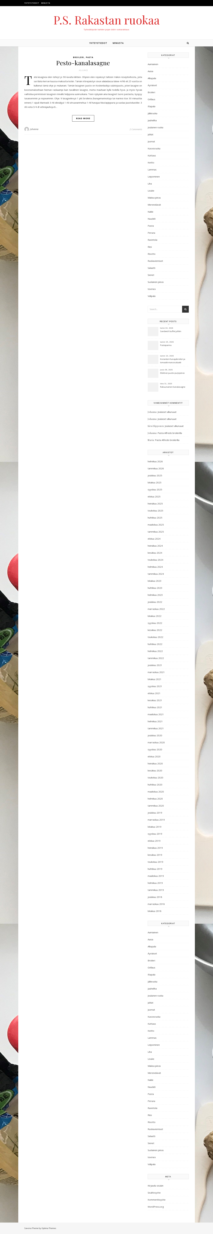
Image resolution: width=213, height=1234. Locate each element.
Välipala (151, 296)
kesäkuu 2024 (155, 552)
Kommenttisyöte (156, 1199)
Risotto (151, 253)
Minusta (45, 3)
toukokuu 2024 (155, 559)
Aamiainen (153, 64)
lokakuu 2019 (154, 826)
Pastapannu (166, 345)
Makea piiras (154, 197)
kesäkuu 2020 (155, 770)
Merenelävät (154, 204)
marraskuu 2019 (156, 819)
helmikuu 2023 (155, 594)
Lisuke (151, 190)
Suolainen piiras (156, 281)
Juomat (151, 141)
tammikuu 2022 (156, 658)
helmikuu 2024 (155, 566)
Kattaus (152, 155)
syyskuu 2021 (155, 686)
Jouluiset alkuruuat (167, 411)
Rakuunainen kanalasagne (172, 386)
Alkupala (152, 78)
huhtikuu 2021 (155, 707)
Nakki (150, 211)
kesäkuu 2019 (155, 854)
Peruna (151, 232)
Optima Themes (49, 1228)
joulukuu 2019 (155, 812)
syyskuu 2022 (155, 622)
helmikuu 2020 (155, 798)
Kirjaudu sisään (155, 1185)
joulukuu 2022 (155, 601)
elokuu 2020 (154, 756)
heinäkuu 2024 (155, 545)
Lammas (152, 169)
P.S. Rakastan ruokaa (106, 20)
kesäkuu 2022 (155, 630)
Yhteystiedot (31, 3)
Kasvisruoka (154, 148)
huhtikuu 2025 (155, 517)
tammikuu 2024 (156, 573)
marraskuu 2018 (156, 903)
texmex (152, 288)
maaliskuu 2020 (156, 791)
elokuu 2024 (154, 538)
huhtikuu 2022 (155, 644)
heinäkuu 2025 (155, 503)
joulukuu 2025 (155, 475)
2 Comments (136, 129)
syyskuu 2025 (155, 489)
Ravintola (152, 239)
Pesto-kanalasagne (83, 63)
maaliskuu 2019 (156, 875)
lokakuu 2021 (154, 679)
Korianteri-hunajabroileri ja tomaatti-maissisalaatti (172, 361)
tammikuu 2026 (156, 468)
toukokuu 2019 (155, 861)
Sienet (151, 274)
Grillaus (151, 99)
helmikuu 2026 (155, 461)
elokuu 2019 (154, 840)
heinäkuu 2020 (155, 763)
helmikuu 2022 (155, 651)
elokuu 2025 (154, 496)
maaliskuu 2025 (156, 524)
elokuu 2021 (154, 693)
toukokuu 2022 (155, 637)
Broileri (78, 57)
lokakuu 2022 (154, 615)
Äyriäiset (152, 85)
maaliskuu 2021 (156, 714)
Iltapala (151, 106)
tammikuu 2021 (156, 728)
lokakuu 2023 (154, 580)
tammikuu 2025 (156, 531)
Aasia (150, 71)
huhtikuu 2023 (155, 587)
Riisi (150, 246)
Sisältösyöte (154, 1192)
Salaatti (151, 267)
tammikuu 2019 (156, 889)
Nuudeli (151, 218)
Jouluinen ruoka (155, 127)
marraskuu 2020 (156, 742)
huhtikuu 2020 (155, 784)
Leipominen (154, 176)
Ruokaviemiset (155, 260)
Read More (83, 118)
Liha (150, 183)
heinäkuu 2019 (155, 847)
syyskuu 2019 (155, 833)
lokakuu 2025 (154, 482)
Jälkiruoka (152, 113)
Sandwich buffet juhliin (170, 331)
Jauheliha (152, 120)
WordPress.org (156, 1206)
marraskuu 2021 (156, 672)
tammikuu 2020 (156, 805)
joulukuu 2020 (155, 735)
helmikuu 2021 (155, 721)
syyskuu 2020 (155, 749)
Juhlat (150, 134)
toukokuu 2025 (155, 510)
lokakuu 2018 (154, 911)
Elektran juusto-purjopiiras (172, 373)
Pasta (89, 57)
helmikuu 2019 (155, 882)
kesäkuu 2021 (155, 700)
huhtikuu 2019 (155, 868)
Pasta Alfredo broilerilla (170, 432)
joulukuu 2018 (155, 896)
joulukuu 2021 (155, 665)
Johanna (34, 129)
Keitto (151, 162)
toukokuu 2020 (155, 777)
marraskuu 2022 (156, 608)
